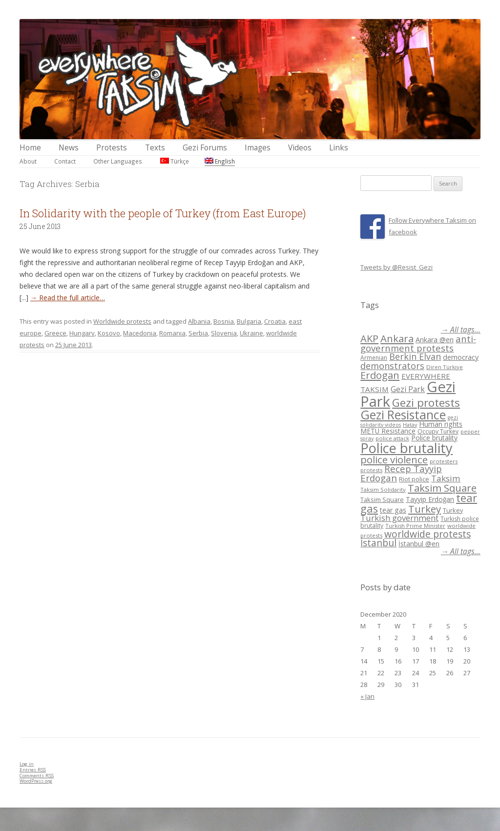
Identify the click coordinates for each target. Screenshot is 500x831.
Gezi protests (426, 402)
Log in (27, 764)
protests (371, 470)
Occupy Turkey (437, 431)
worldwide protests (427, 533)
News (69, 148)
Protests (111, 148)
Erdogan (379, 375)
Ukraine (251, 333)
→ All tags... (460, 330)
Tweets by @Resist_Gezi (396, 267)
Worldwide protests (122, 321)
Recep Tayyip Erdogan (401, 473)
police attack (392, 438)
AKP (369, 338)
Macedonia (139, 333)
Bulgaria (249, 321)
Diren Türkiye (444, 367)
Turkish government (399, 517)
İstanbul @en (418, 543)
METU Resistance (388, 431)
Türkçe (174, 161)
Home (30, 148)
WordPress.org (36, 781)
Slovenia (224, 333)
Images (258, 148)
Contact (65, 161)
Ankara (397, 338)
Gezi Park (408, 389)
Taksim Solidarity (383, 489)
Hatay (410, 424)
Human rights (440, 424)
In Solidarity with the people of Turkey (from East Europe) (163, 213)
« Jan (367, 696)
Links (338, 148)
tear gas (393, 510)
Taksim (445, 478)
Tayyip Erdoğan (430, 499)
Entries (33, 770)
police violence (394, 459)
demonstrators (392, 366)
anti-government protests (418, 342)
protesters (444, 461)
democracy (461, 357)
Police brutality (434, 437)
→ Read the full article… (67, 297)
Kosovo (109, 333)
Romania (172, 333)
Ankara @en (435, 339)
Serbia (198, 333)
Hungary (82, 333)
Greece (55, 333)
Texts (155, 148)
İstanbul (378, 543)
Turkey (424, 509)
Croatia (275, 321)
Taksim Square (442, 488)
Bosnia (223, 321)
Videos (300, 148)
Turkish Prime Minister (415, 525)
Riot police (414, 479)
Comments (37, 775)
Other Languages (117, 161)
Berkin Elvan (415, 356)
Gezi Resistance (403, 414)
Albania (199, 321)
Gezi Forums (205, 148)
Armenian (373, 357)
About (28, 161)
